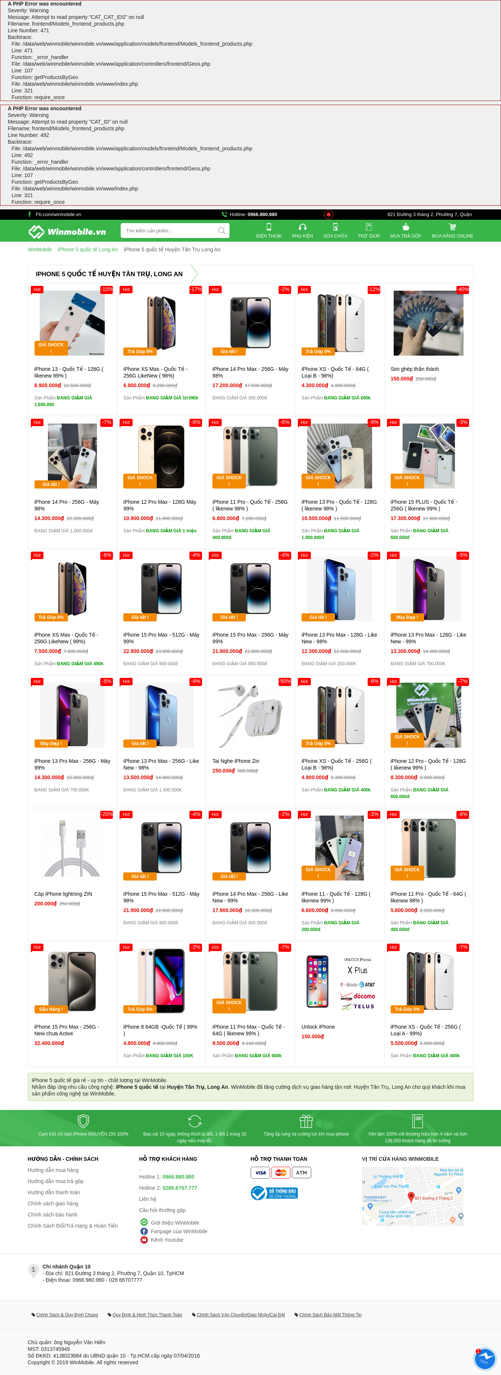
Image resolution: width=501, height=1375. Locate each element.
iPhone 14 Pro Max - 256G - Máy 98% (250, 372)
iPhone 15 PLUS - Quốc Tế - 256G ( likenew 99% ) (424, 505)
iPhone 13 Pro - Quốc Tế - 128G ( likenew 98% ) (339, 505)
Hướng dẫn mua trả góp (56, 1181)
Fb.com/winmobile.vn (58, 214)
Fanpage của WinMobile (179, 1231)
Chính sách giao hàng (53, 1203)
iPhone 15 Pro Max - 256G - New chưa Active (67, 1030)
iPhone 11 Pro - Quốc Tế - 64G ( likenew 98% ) (428, 897)
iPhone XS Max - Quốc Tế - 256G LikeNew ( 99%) (67, 638)
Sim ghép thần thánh (415, 369)
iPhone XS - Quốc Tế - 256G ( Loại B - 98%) (337, 764)
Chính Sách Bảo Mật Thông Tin (330, 1314)
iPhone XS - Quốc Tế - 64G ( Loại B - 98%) (335, 372)
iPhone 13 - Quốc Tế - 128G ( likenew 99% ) (69, 372)
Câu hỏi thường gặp (162, 1210)
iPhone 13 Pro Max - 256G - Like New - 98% (161, 764)
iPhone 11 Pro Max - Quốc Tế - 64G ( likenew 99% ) (248, 1030)
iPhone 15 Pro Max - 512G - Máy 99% (161, 638)
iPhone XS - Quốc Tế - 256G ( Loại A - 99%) (426, 1030)
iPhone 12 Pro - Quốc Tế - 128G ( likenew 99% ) (428, 764)
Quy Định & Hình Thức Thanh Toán (147, 1314)
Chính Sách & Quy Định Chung (67, 1314)
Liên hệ (148, 1199)
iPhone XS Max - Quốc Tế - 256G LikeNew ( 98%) (155, 372)
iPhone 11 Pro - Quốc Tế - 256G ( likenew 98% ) (250, 505)
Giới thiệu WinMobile (175, 1223)
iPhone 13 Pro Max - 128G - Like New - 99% (428, 638)
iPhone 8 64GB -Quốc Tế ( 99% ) (160, 1030)
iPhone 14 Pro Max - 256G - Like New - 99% (250, 897)
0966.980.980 (262, 214)
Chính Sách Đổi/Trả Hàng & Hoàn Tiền (73, 1226)
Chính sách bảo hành (53, 1215)
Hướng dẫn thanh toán (54, 1192)
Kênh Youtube (167, 1240)
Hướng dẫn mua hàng (53, 1170)
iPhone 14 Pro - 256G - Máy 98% (67, 505)
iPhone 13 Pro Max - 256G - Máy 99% (73, 764)
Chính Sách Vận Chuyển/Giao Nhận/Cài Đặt (241, 1314)
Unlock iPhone (318, 1027)
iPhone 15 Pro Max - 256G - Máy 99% (250, 638)
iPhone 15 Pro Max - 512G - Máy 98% (161, 897)
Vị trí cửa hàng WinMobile (400, 1159)
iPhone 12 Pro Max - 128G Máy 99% (159, 505)
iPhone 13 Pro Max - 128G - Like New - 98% (339, 638)
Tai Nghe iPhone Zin (235, 761)
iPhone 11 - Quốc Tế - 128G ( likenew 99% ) (336, 897)
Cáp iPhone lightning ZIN (63, 894)
